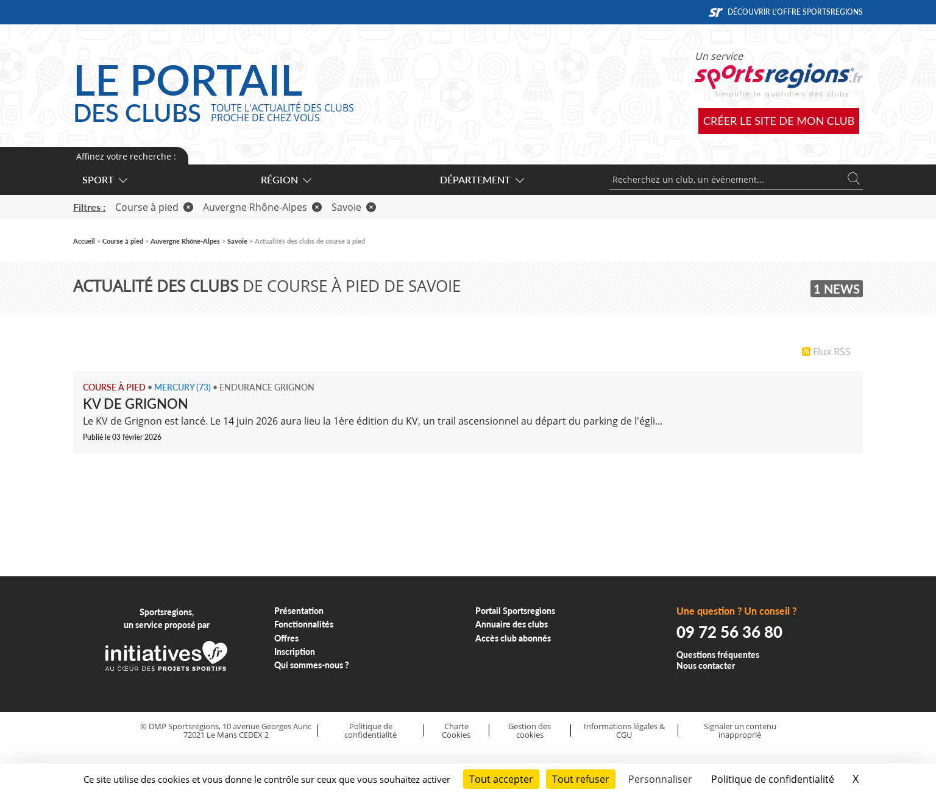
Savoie (354, 207)
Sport (104, 179)
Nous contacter (705, 665)
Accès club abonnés (513, 638)
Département (481, 179)
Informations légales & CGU (624, 731)
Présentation (299, 611)
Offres (286, 638)
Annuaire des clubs (511, 624)
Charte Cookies (456, 731)
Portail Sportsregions (515, 611)
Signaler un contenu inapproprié (740, 731)
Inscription (294, 651)
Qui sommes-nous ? (311, 665)
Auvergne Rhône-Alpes (262, 207)
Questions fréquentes (717, 654)
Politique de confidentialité (370, 731)
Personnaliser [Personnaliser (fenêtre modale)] (660, 779)
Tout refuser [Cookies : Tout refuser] (580, 779)
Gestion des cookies (529, 731)
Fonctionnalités (303, 624)
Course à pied (154, 207)
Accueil (84, 241)
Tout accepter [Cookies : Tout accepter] (501, 779)
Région (285, 179)
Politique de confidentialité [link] (772, 779)
